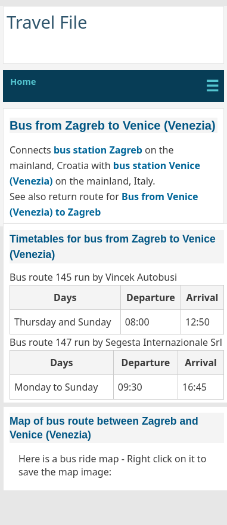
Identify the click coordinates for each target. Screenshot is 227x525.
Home (23, 81)
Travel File (47, 22)
